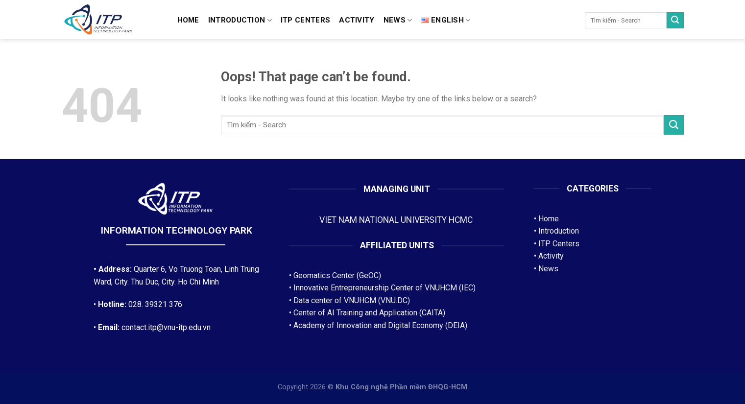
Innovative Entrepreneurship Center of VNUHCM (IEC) (384, 287)
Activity (356, 20)
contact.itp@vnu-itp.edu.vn (166, 327)
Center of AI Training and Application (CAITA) (369, 312)
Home (188, 20)
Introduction (240, 20)
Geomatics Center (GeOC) (337, 275)
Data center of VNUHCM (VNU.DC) (351, 300)
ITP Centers (558, 243)
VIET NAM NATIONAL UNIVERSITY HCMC (397, 220)
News (398, 20)
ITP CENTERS (305, 20)
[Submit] (675, 20)
